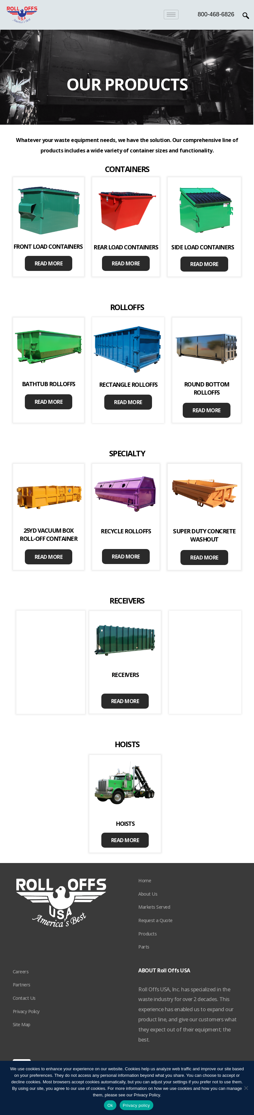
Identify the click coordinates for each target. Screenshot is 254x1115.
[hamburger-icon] (171, 14)
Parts (143, 947)
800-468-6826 (216, 14)
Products (147, 934)
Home (144, 880)
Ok (110, 1105)
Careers (21, 971)
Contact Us (24, 998)
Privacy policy (136, 1105)
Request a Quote (155, 920)
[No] (246, 1088)
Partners (21, 985)
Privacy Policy (26, 1011)
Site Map (21, 1024)
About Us (147, 894)
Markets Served (154, 907)
